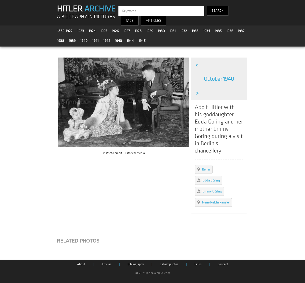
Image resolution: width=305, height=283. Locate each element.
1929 (149, 31)
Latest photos (169, 264)
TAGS (130, 20)
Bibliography (136, 264)
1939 (72, 40)
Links (198, 264)
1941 (95, 40)
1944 (130, 40)
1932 (183, 31)
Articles (106, 264)
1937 (241, 31)
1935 (218, 31)
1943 (118, 40)
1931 (172, 31)
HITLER (86, 9)
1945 (142, 40)
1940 (84, 40)
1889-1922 (65, 31)
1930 (161, 31)
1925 (103, 31)
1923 (80, 31)
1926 (115, 31)
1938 (60, 40)
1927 (126, 31)
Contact (223, 264)
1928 (138, 31)
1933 (195, 31)
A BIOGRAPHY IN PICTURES (86, 17)
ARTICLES (153, 20)
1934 (206, 31)
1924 (92, 31)
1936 (229, 31)
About (81, 264)
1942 (106, 40)
